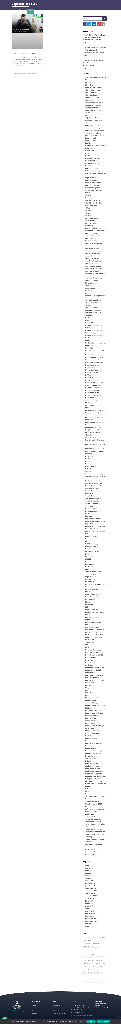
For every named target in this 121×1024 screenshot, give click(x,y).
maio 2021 (89, 906)
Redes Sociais (90, 748)
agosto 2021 (89, 898)
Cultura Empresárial (93, 308)
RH (86, 791)
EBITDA (88, 403)
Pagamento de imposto (94, 668)
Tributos (88, 842)
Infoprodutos (90, 536)
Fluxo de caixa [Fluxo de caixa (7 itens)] (87, 955)
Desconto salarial (92, 360)
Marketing (89, 605)
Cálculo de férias (91, 171)
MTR (87, 647)
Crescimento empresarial (95, 296)
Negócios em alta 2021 (94, 655)
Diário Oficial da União (94, 362)
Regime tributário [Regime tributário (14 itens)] (98, 981)
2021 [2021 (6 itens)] (85, 937)
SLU (86, 806)
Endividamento (91, 425)
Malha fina (89, 602)
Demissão (89, 348)
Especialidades (58, 5)
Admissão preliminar (93, 103)
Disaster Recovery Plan (94, 383)
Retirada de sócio (92, 789)
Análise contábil (91, 108)
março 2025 (89, 868)
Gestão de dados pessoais (95, 476)
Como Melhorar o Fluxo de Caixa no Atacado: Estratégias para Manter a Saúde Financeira (94, 37)
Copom (88, 286)
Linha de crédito (91, 594)
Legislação (89, 579)
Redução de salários (93, 753)
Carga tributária (91, 180)
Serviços (69, 5)
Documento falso (92, 393)
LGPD (87, 592)
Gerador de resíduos (93, 474)
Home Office (90, 508)
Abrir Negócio (90, 95)
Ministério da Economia (94, 630)
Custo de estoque (92, 310)
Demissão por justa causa (95, 350)
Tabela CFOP (90, 817)
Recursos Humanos (93, 746)
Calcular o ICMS (91, 168)
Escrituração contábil (93, 432)
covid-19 (88, 291)
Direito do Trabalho (93, 370)
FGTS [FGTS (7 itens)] (102, 952)
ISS (86, 569)
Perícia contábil (91, 683)
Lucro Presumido (92, 597)
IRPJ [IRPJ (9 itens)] (88, 969)
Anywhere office (91, 118)
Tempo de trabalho (92, 819)
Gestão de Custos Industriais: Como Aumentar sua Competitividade (93, 63)
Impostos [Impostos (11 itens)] (86, 966)
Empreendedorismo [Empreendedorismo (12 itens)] (88, 952)
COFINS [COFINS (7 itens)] (103, 940)
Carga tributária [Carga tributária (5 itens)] (87, 940)
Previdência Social (92, 710)
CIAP (87, 195)
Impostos (89, 524)
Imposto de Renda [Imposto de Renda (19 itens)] (100, 963)
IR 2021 (88, 556)
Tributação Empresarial (94, 839)
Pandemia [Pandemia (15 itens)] (86, 978)
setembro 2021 (91, 896)
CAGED (88, 166)
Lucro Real (89, 599)
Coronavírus (90, 288)
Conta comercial (91, 248)
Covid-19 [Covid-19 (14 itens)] (93, 946)
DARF (87, 318)
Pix (86, 695)
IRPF (87, 562)
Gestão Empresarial (93, 486)
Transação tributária (93, 829)
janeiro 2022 (90, 886)
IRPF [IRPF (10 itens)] (85, 969)
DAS (87, 320)
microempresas (91, 627)
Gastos (88, 471)
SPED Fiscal (89, 814)
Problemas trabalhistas (94, 713)
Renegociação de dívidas (95, 776)
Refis (87, 761)
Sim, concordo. (91, 1021)
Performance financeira (94, 680)
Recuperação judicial (93, 743)
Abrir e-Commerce (92, 90)
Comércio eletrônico (93, 228)
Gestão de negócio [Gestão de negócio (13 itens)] (88, 957)
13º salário (89, 85)
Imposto (88, 516)
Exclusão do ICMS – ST (94, 449)
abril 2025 (89, 866)
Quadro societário (92, 733)
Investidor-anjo (91, 546)
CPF (86, 293)
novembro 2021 (91, 891)
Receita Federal (91, 738)
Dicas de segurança (92, 365)
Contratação (90, 263)
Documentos (90, 398)
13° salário (89, 82)
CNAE (87, 211)
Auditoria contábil (92, 125)
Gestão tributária (92, 501)
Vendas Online (90, 847)
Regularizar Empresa (93, 774)
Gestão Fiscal (90, 496)
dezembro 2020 (91, 919)
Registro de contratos (93, 769)
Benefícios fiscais (92, 158)
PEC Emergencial (92, 678)
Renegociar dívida (92, 779)
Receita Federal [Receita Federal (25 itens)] (101, 978)
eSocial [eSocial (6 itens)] (96, 952)
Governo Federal (91, 503)
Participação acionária (94, 675)
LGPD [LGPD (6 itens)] (96, 969)
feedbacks (89, 459)
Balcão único (90, 148)
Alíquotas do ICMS (92, 105)
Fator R (88, 456)
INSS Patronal (90, 544)
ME (86, 607)
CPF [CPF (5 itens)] (98, 946)
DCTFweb (89, 323)
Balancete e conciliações (95, 146)
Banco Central (90, 151)
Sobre (77, 5)
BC (86, 153)
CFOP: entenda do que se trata (26, 54)
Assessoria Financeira (93, 120)
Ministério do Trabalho (94, 632)
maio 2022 (89, 876)
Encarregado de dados (94, 422)
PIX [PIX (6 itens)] (94, 978)
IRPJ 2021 (88, 567)
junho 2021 (89, 903)
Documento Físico (92, 395)
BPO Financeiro (91, 163)
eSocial (88, 435)
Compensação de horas (94, 231)
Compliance (90, 238)
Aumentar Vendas (92, 133)
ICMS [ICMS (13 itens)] (93, 963)
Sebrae (88, 794)
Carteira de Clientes (93, 183)
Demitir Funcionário (93, 355)
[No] (119, 1021)
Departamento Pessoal (94, 357)
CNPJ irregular (91, 223)
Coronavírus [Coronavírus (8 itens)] (86, 946)
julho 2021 (89, 901)
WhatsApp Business (93, 852)
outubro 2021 (90, 893)
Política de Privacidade (103, 1021)
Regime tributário (92, 766)
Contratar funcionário (93, 266)
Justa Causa (90, 574)
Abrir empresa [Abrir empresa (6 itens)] (91, 937)
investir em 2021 (91, 551)
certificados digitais (93, 190)
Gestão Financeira (92, 488)
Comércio (89, 226)
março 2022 (89, 881)
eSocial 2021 (90, 437)
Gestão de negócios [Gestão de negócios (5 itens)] (99, 957)
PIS (86, 690)
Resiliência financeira (93, 781)
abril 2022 (89, 878)
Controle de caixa (92, 271)
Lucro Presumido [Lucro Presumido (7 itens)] (88, 972)
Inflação (88, 534)
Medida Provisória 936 (94, 612)
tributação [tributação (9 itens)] (96, 984)
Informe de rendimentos (95, 539)
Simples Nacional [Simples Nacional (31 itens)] (88, 984)
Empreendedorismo (93, 417)
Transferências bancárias (95, 832)
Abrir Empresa (91, 93)
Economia (89, 405)
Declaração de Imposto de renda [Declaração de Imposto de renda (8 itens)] (91, 949)
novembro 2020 (91, 921)
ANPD (87, 115)
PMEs (87, 708)
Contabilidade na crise (94, 251)
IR (86, 554)
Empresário (89, 420)
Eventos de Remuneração (95, 444)
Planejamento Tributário (95, 705)
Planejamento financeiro (95, 698)
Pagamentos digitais (93, 670)
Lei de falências (91, 582)
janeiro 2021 (89, 916)
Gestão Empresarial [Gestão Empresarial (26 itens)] (88, 960)
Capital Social (90, 178)
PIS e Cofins (90, 693)
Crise (87, 305)
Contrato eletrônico (93, 269)
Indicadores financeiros (94, 531)
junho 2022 (89, 873)
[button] (85, 24)
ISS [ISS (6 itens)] (92, 969)
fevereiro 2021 (90, 914)
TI (86, 827)
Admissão (89, 100)
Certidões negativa (92, 188)
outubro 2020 (90, 924)
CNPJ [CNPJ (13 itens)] (98, 940)
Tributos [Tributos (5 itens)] (103, 984)
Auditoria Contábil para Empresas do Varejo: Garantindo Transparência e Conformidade (94, 50)
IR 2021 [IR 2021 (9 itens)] (94, 966)
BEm (87, 156)
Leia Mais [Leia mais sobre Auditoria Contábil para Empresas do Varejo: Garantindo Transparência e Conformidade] (85, 55)
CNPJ (87, 216)
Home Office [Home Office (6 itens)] (87, 963)
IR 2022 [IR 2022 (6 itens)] (100, 966)
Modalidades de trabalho (95, 635)
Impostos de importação (95, 526)
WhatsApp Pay (91, 854)
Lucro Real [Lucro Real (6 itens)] (96, 972)
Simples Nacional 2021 (93, 804)
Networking (90, 657)
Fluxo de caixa (90, 466)
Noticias (88, 665)
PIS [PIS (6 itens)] (91, 978)
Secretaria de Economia (94, 796)
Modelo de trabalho (93, 637)
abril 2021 (88, 909)
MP (86, 645)
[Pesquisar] (104, 18)
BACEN (88, 143)
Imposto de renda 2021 (94, 521)
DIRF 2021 (89, 378)
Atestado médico (92, 123)
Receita (88, 736)
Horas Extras (90, 511)
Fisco (87, 464)
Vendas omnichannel (93, 844)
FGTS (87, 461)
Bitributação (90, 161)
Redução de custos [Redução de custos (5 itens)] (88, 981)
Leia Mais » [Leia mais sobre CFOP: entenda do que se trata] (17, 69)
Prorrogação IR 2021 (93, 731)
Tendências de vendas (93, 822)
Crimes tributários (92, 300)
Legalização (90, 577)
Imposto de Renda (92, 519)
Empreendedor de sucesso (95, 413)
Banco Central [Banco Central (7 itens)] (100, 937)
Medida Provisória (92, 610)
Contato (92, 5)
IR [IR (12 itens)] (90, 966)
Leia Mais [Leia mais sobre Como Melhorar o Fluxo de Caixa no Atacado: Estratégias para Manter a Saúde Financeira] (85, 42)
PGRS (87, 685)
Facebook (89, 454)
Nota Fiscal (89, 660)
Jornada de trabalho (93, 572)
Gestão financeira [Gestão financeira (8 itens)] (99, 960)
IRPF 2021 (89, 564)
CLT (86, 208)
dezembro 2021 (91, 888)
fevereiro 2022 (90, 883)
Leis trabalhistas (91, 589)
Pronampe (89, 723)
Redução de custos (92, 751)
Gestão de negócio (92, 481)
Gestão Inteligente (92, 498)
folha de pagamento (93, 469)
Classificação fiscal (92, 200)
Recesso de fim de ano (94, 741)
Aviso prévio (90, 141)
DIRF (87, 375)
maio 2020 (89, 926)
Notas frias (89, 663)
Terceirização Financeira (94, 824)
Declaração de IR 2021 (93, 335)
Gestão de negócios (93, 483)
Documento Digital (92, 390)
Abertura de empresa (93, 87)
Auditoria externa (92, 128)
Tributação (89, 837)
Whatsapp (89, 849)
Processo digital (91, 716)
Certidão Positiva (92, 185)
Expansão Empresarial (94, 451)
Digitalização (90, 367)
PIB (86, 688)
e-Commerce (90, 400)
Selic (87, 799)
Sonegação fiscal (91, 811)
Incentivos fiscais (92, 529)
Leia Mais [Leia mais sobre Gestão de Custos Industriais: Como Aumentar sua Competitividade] (85, 68)
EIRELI (87, 408)
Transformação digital (94, 834)
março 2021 (89, 911)
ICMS (87, 514)
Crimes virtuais (91, 303)
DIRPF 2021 (89, 380)
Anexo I (88, 113)
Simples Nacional (92, 801)
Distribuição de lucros (93, 385)
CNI (86, 213)
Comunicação (90, 241)
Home (48, 5)
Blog (84, 5)
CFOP (87, 193)
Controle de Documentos (95, 274)
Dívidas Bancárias (92, 388)
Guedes (88, 506)
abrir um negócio (92, 98)
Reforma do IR (91, 764)
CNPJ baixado (90, 218)
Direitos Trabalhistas (93, 373)
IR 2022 (88, 559)
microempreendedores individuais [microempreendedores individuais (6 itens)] (92, 975)
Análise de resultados (93, 110)
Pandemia (89, 673)
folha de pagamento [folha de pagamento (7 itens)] (97, 955)
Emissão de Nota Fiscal (94, 410)
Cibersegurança (91, 198)
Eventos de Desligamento (95, 440)
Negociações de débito (94, 652)
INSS (87, 541)
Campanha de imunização (95, 173)
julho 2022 (89, 871)
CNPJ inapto (90, 221)
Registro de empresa (93, 771)
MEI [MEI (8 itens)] (101, 972)
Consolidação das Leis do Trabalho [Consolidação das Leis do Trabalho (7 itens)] (92, 943)
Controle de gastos (92, 278)
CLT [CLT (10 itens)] (94, 940)
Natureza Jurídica (92, 650)
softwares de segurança (94, 809)
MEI (86, 615)
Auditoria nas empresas (94, 130)
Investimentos (90, 549)
